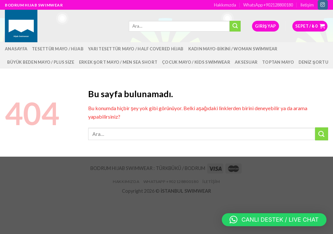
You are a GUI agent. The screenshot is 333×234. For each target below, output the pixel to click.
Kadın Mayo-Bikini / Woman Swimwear (233, 48)
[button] (274, 219)
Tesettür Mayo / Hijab (58, 48)
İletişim (307, 4)
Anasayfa (16, 48)
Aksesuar (246, 62)
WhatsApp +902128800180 (268, 4)
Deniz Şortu (313, 62)
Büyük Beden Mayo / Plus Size (40, 62)
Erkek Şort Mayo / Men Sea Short (118, 62)
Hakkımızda (225, 4)
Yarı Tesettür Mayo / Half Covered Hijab (136, 48)
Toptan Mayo (278, 62)
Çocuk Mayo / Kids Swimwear (196, 62)
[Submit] (321, 133)
